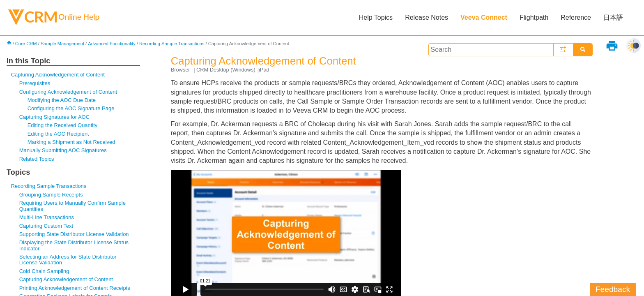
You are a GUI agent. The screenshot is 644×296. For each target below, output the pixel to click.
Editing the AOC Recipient (58, 134)
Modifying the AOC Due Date (62, 100)
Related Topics (36, 159)
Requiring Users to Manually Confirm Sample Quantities (72, 206)
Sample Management (62, 43)
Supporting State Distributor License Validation (74, 234)
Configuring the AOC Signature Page (71, 108)
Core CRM (26, 43)
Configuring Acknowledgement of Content (68, 92)
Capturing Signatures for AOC (54, 117)
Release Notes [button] (426, 17)
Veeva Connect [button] (483, 17)
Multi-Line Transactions (46, 217)
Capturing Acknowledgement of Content (58, 75)
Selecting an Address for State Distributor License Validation (68, 260)
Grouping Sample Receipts (51, 195)
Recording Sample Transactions (172, 43)
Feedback (613, 289)
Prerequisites (35, 83)
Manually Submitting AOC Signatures (63, 150)
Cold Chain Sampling (44, 271)
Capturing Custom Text (46, 226)
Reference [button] (576, 17)
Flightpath (534, 17)
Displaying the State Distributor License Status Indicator (74, 245)
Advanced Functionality (112, 43)
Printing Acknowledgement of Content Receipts (74, 288)
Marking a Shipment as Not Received (71, 142)
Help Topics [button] (376, 17)
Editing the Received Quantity (63, 125)
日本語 (613, 17)
